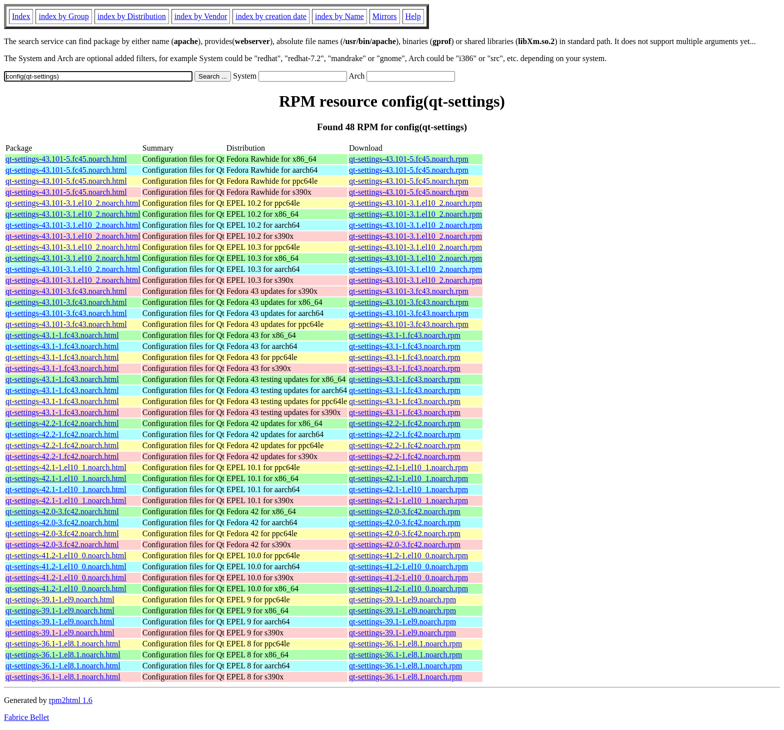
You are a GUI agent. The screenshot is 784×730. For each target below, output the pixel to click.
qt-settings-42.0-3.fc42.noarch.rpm (404, 511)
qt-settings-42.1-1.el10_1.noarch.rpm (408, 467)
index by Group (63, 16)
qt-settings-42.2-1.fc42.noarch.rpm (404, 423)
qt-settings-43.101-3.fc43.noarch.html (66, 291)
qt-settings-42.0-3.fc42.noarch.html (62, 511)
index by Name (339, 16)
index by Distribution (132, 16)
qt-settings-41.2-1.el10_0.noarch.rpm (408, 555)
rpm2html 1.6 (70, 700)
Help (413, 16)
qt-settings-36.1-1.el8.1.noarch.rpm (405, 643)
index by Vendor (200, 16)
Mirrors (384, 16)
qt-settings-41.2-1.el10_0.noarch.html (66, 555)
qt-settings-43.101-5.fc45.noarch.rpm (408, 159)
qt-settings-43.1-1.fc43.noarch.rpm (404, 335)
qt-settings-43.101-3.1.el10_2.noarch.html (73, 203)
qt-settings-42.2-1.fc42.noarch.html (62, 423)
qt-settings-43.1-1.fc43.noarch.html (62, 335)
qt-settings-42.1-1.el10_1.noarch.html (66, 467)
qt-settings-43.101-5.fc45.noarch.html (66, 159)
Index (21, 16)
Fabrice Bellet (26, 717)
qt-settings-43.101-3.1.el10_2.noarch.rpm (415, 203)
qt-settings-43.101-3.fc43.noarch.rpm (408, 291)
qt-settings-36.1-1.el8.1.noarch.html (63, 643)
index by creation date (271, 16)
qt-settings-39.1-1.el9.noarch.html (60, 599)
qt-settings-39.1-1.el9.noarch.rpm (402, 599)
